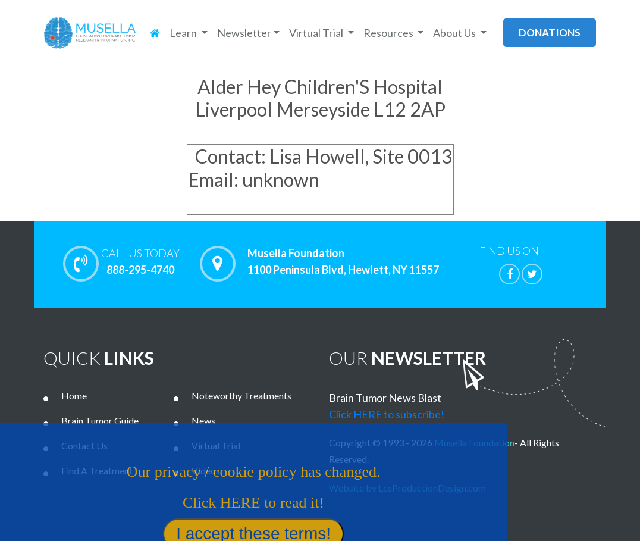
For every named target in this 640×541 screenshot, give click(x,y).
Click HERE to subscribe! (386, 414)
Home (74, 395)
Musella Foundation (474, 442)
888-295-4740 (140, 261)
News (203, 420)
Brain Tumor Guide (100, 420)
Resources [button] (389, 32)
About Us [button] (455, 32)
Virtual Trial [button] (317, 32)
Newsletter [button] (244, 32)
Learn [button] (184, 32)
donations (550, 32)
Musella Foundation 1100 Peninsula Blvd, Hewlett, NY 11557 (343, 262)
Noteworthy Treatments (241, 395)
